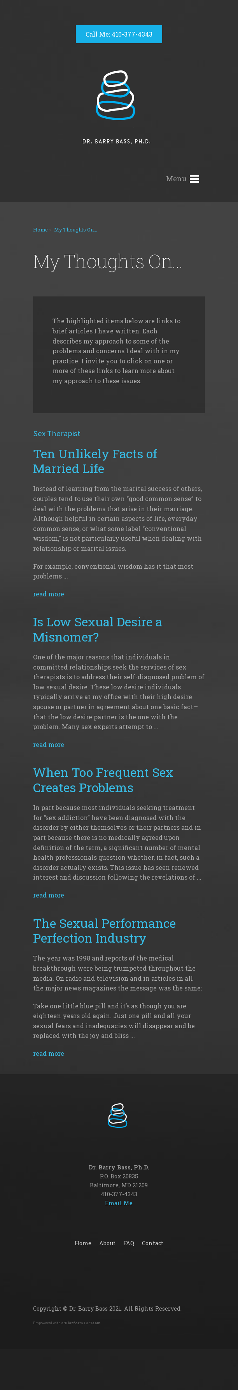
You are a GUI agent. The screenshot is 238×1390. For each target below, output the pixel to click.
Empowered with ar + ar (66, 1322)
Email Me (119, 1203)
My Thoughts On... (75, 229)
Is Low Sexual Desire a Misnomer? (97, 629)
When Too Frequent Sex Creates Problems (103, 779)
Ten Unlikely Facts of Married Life (95, 461)
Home (40, 229)
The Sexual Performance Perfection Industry (104, 930)
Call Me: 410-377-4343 (119, 34)
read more (48, 594)
